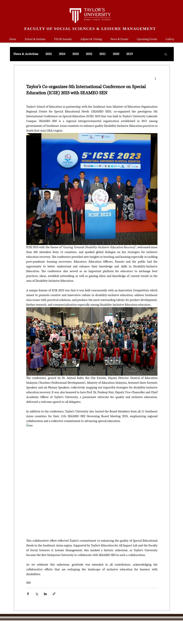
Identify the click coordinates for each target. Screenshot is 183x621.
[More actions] (155, 78)
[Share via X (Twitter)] (36, 593)
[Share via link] (54, 593)
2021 (102, 54)
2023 (75, 54)
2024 (62, 54)
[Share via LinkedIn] (45, 593)
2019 (129, 54)
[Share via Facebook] (28, 593)
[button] (35, 37)
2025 (48, 54)
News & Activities (25, 54)
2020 (116, 54)
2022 (89, 54)
